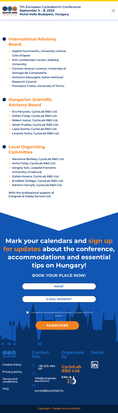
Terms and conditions (10, 380)
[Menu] (113, 10)
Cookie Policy (12, 364)
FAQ (6, 388)
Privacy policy (12, 371)
